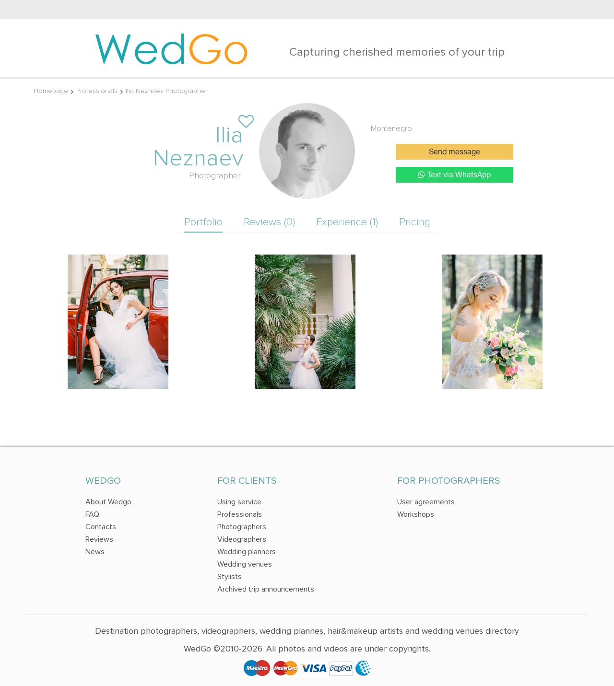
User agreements (426, 502)
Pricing (414, 222)
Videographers (241, 539)
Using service (239, 502)
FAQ (92, 514)
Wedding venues (244, 564)
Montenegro (391, 128)
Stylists (229, 576)
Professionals (97, 91)
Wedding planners (246, 552)
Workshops (415, 514)
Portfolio (203, 222)
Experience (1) (347, 222)
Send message (454, 152)
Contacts (100, 527)
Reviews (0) (269, 222)
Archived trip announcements (265, 589)
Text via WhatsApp (454, 175)
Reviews (99, 539)
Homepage (51, 91)
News (95, 552)
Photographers (241, 527)
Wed (171, 48)
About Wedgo (108, 502)
